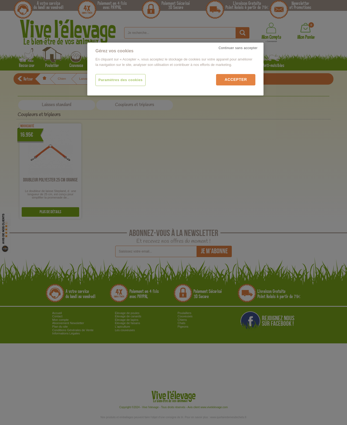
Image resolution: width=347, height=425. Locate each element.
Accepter (235, 79)
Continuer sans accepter (238, 48)
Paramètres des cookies (120, 80)
